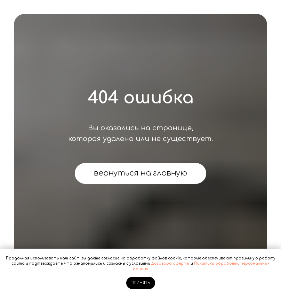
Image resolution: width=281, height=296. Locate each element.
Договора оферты (170, 263)
